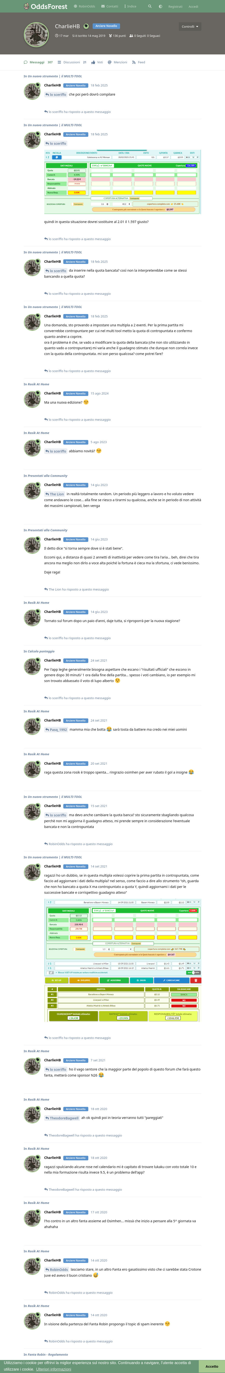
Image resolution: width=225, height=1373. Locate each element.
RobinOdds (59, 1269)
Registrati (175, 6)
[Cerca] (149, 6)
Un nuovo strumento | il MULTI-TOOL (55, 76)
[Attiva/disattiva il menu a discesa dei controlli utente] (190, 26)
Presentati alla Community (47, 475)
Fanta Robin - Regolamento (48, 1354)
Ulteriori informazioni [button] (53, 1369)
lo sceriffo (58, 94)
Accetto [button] (212, 1366)
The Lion (57, 494)
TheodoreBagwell (64, 1118)
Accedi (193, 6)
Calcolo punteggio (41, 651)
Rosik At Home (38, 384)
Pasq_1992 (58, 729)
